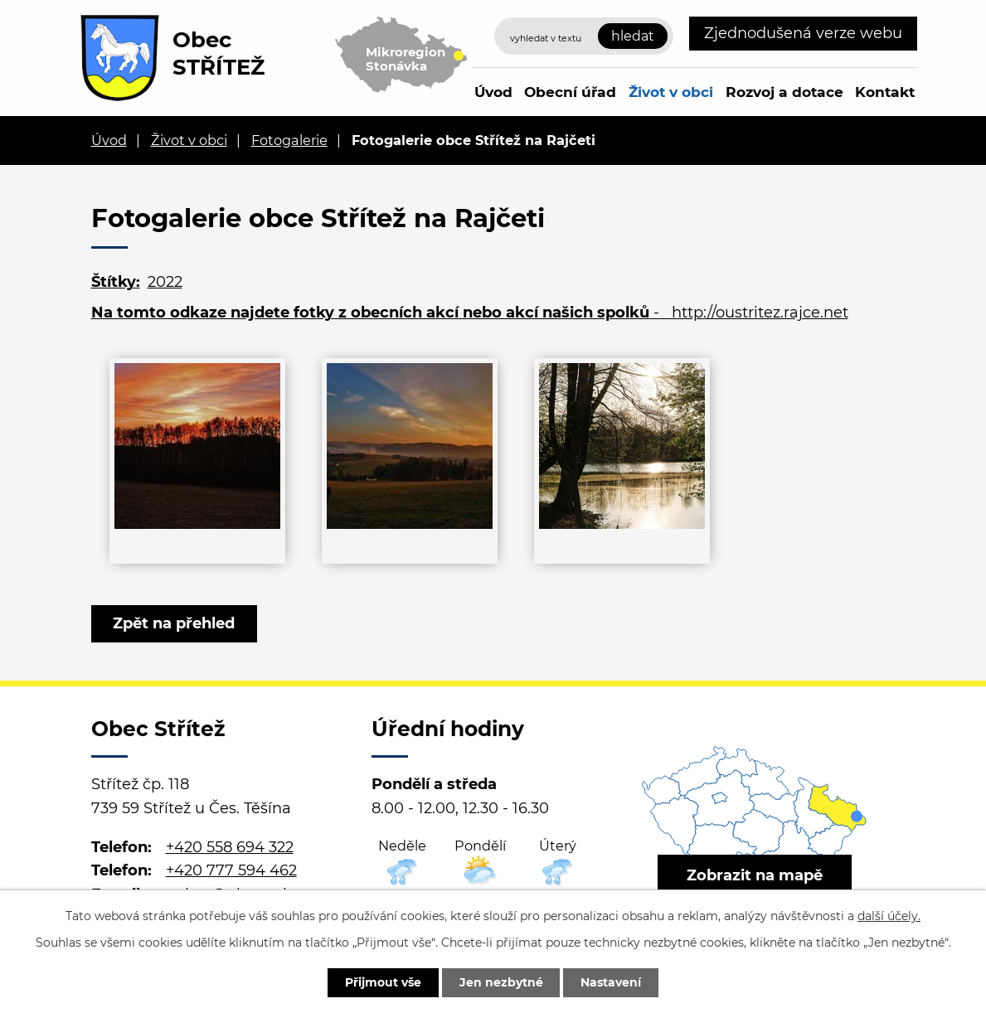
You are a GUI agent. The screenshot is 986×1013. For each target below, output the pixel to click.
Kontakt (885, 91)
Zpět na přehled (175, 623)
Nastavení (611, 982)
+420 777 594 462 (231, 870)
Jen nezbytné (501, 982)
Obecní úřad (570, 91)
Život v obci (671, 91)
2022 (165, 282)
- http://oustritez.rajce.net (469, 312)
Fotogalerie (289, 140)
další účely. (888, 916)
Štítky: (115, 282)
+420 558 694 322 (230, 847)
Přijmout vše (383, 982)
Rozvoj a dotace (784, 91)
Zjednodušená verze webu (803, 33)
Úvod (493, 91)
